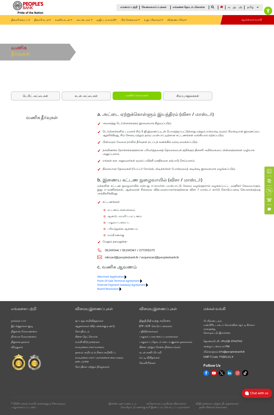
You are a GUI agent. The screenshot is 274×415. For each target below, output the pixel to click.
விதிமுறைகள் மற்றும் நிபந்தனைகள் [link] (217, 403)
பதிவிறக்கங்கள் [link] (148, 331)
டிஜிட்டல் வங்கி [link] (106, 20)
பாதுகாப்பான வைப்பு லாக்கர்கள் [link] (158, 336)
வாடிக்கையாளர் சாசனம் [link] (89, 347)
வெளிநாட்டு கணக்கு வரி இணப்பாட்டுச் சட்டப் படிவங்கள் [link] (155, 407)
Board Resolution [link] (108, 289)
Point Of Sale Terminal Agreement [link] (118, 281)
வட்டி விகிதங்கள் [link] (149, 357)
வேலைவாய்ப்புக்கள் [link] (154, 7)
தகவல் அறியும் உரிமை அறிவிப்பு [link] (95, 352)
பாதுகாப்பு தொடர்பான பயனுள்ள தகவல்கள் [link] (165, 341)
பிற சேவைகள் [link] (130, 20)
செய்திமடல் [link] (82, 331)
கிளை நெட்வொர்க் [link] (86, 336)
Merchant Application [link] (110, 276)
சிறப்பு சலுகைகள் (187, 96)
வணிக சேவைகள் (137, 95)
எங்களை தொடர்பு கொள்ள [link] (189, 7)
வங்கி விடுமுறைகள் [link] (87, 341)
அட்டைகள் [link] (84, 20)
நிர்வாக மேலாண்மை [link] (23, 336)
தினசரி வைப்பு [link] (20, 20)
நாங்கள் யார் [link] (18, 320)
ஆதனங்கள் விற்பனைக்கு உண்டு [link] (95, 326)
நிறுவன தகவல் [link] (20, 341)
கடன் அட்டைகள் (86, 96)
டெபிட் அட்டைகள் (35, 96)
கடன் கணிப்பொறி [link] (150, 352)
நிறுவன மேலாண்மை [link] (24, 331)
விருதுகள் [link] (17, 347)
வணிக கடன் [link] (63, 20)
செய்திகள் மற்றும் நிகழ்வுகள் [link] (92, 366)
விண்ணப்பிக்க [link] (177, 20)
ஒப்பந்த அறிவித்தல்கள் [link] (89, 320)
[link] (268, 11)
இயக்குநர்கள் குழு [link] (22, 326)
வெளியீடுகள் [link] (147, 362)
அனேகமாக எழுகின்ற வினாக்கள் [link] (166, 403)
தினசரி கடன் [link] (42, 20)
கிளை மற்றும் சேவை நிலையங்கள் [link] (160, 347)
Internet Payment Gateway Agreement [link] (121, 285)
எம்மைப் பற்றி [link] (128, 7)
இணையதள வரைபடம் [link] (123, 403)
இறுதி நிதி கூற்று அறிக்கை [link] (154, 320)
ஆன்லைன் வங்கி (251, 20)
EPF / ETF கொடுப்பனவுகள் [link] (155, 326)
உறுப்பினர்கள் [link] (153, 20)
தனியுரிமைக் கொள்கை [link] (213, 407)
